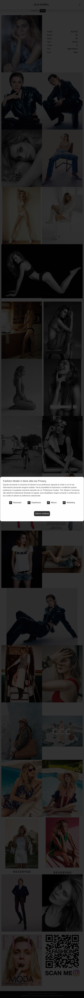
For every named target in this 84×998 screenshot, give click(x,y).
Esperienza (34, 502)
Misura (52, 502)
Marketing (69, 502)
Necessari (15, 502)
